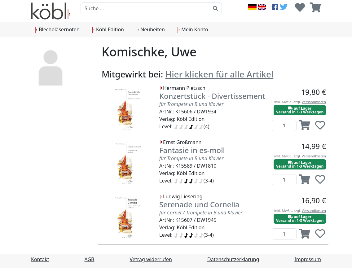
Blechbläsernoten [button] (57, 29)
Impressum (307, 259)
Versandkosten (314, 101)
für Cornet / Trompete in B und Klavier (201, 212)
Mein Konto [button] (192, 29)
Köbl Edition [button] (108, 29)
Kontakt (40, 259)
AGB (90, 259)
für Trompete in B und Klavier (191, 104)
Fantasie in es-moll (192, 150)
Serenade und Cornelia (199, 204)
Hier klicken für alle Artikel (219, 74)
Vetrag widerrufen (151, 259)
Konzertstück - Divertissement (212, 96)
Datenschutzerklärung (233, 259)
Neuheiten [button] (150, 29)
